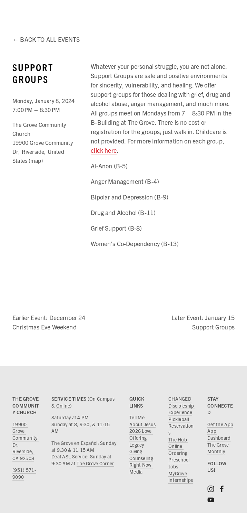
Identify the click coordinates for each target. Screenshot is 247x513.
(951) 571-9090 (24, 473)
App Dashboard (219, 434)
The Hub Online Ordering (178, 446)
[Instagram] (210, 488)
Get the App (220, 424)
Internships (180, 480)
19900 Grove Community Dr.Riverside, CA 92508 (25, 441)
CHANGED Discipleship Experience (181, 405)
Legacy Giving (137, 448)
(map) (36, 160)
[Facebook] (221, 488)
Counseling (141, 458)
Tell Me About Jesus (142, 420)
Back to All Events (50, 39)
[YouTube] (210, 499)
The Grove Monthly (218, 448)
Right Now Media (141, 468)
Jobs (173, 466)
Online (63, 405)
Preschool (179, 459)
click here (104, 150)
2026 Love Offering (141, 434)
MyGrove (177, 473)
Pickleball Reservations (181, 426)
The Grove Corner (95, 463)
